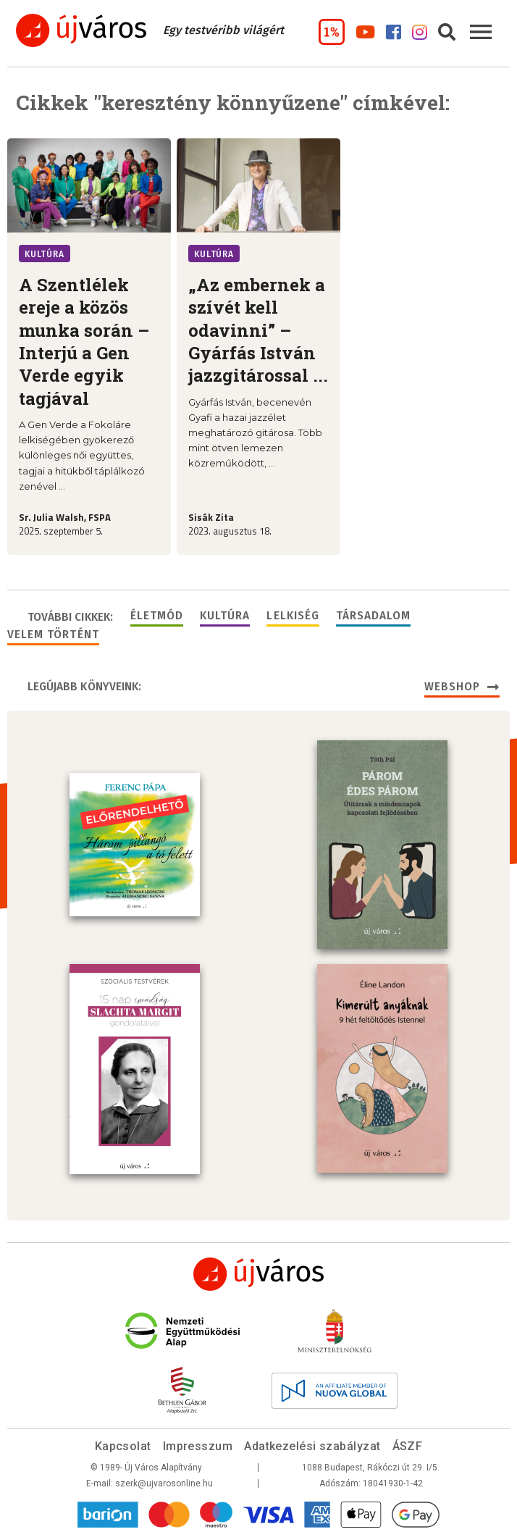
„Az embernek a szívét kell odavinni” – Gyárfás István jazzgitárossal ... (258, 330)
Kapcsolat (123, 1443)
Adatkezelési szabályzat (312, 1443)
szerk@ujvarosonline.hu (164, 1481)
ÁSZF (407, 1443)
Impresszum (198, 1443)
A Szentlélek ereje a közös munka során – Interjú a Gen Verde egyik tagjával (84, 341)
